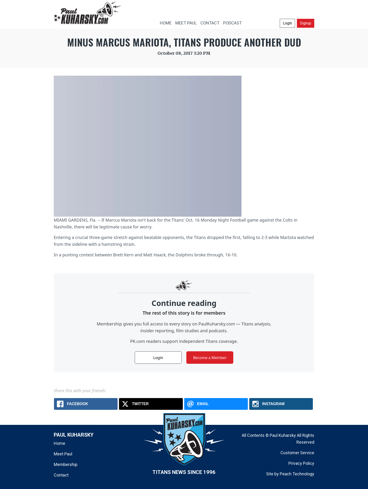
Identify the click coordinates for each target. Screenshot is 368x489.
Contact (61, 475)
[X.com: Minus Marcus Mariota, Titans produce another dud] (151, 404)
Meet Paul (63, 453)
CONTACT (209, 22)
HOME (166, 22)
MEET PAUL (186, 22)
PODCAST (232, 22)
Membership (65, 464)
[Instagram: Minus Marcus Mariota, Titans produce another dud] (281, 404)
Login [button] (287, 23)
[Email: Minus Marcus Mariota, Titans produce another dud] (216, 404)
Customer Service (297, 452)
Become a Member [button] (209, 357)
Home (59, 443)
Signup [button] (305, 23)
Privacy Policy (301, 463)
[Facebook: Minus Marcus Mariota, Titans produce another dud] (86, 404)
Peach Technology (297, 473)
